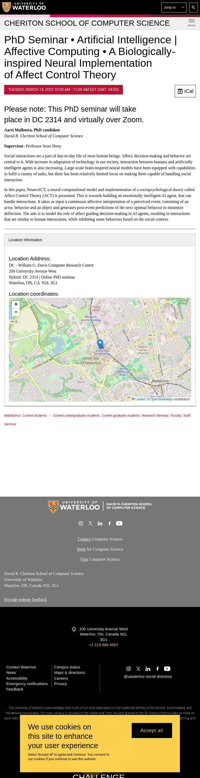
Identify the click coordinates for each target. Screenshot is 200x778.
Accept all (151, 730)
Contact (84, 539)
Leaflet (138, 399)
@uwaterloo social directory (148, 676)
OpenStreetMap (162, 399)
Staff (186, 415)
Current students (34, 415)
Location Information (25, 240)
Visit (84, 559)
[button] (174, 7)
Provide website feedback (25, 599)
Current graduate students (121, 415)
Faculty (176, 415)
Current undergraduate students (76, 415)
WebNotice (12, 415)
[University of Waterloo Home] (24, 7)
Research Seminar (155, 415)
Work (81, 549)
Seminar (10, 424)
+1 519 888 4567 (103, 645)
